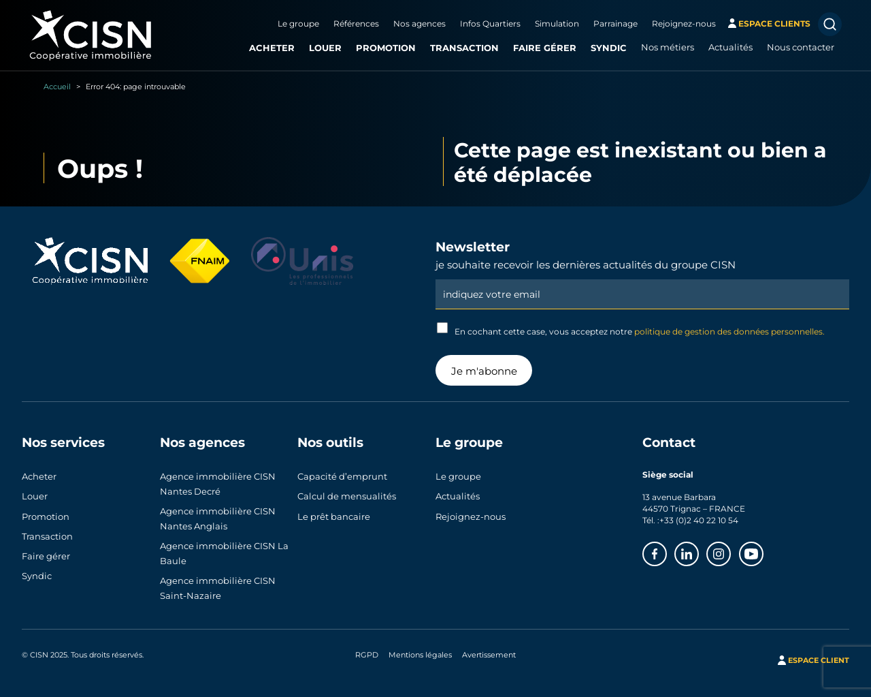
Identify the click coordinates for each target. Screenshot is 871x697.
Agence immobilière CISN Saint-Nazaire (218, 588)
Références (356, 23)
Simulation (557, 23)
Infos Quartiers (490, 23)
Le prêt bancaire (333, 516)
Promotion (386, 47)
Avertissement (489, 655)
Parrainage (615, 23)
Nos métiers (667, 47)
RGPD (366, 655)
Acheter (272, 47)
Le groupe (298, 23)
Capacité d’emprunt (342, 476)
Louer (325, 47)
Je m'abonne (484, 370)
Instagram (730, 549)
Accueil (57, 86)
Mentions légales (420, 655)
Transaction (464, 47)
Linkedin (698, 549)
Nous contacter (800, 47)
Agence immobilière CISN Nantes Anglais (218, 518)
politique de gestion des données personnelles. (729, 331)
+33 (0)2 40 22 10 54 (698, 519)
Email (642, 278)
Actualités (730, 47)
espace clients (774, 23)
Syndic (609, 47)
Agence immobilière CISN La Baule (224, 553)
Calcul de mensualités (346, 496)
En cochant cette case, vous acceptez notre (631, 329)
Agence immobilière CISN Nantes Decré (218, 484)
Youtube (762, 549)
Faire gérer (544, 47)
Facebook (666, 549)
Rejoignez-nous (684, 23)
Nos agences (419, 23)
